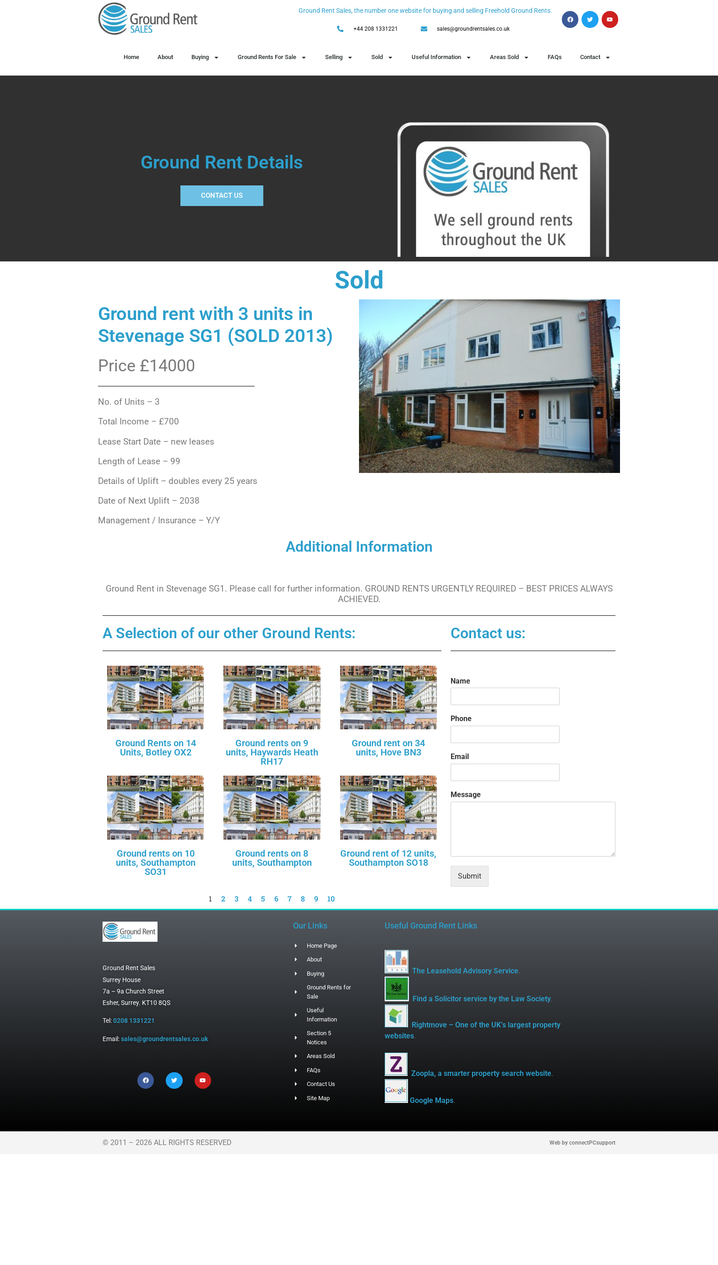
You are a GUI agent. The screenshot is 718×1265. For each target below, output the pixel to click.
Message (466, 794)
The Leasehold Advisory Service (465, 970)
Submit (469, 876)
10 (331, 898)
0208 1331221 (134, 1020)
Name (460, 681)
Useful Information (442, 57)
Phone (461, 718)
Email (460, 756)
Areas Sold (509, 57)
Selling (339, 57)
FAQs (555, 57)
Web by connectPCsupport (582, 1143)
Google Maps (431, 1100)
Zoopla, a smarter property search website (481, 1073)
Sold (382, 57)
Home (131, 57)
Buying (205, 57)
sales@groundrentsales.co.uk (164, 1038)
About (165, 57)
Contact (595, 57)
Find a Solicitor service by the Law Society (482, 998)
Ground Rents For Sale (272, 57)
